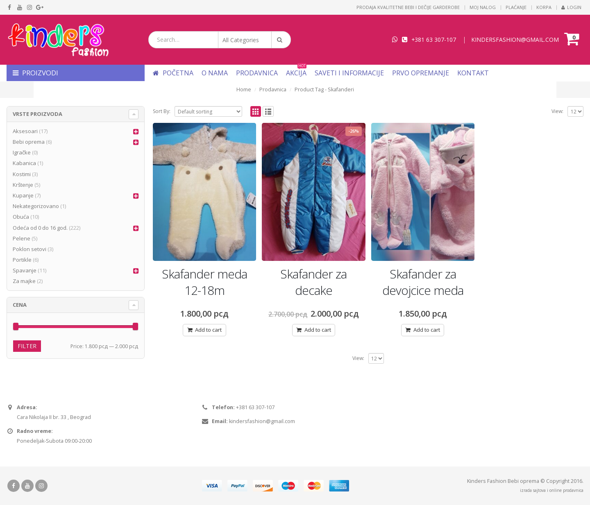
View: (557, 111)
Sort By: (161, 111)
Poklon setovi (29, 249)
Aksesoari (25, 131)
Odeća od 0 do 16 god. (40, 227)
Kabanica (24, 163)
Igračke (22, 152)
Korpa (543, 7)
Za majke (24, 281)
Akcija (296, 73)
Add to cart (208, 329)
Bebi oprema (29, 141)
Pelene (21, 238)
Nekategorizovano (36, 206)
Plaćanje (516, 7)
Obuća (21, 216)
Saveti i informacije (349, 73)
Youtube (27, 486)
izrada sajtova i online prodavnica (551, 490)
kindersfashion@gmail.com (262, 421)
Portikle (22, 259)
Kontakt (473, 73)
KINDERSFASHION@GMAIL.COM (515, 39)
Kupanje (23, 195)
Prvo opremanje (420, 73)
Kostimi (22, 174)
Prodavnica (257, 73)
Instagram (41, 486)
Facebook (13, 486)
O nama (215, 73)
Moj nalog (483, 7)
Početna (173, 73)
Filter (27, 346)
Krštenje (23, 184)
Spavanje (24, 270)
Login (571, 7)
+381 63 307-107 (433, 39)
